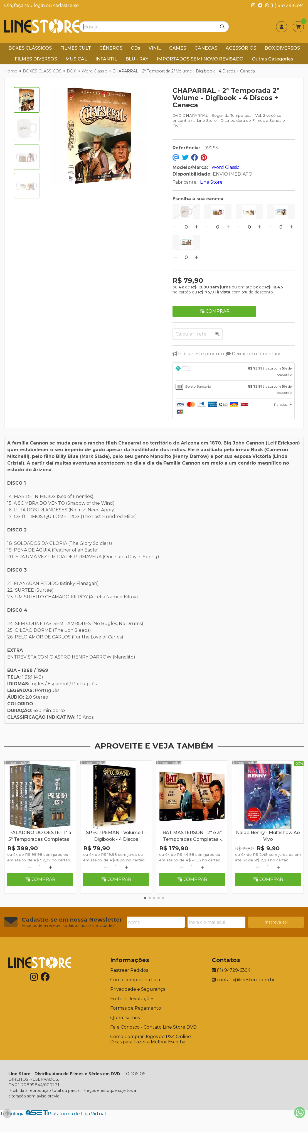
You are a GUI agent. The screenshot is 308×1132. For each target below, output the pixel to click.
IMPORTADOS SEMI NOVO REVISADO (200, 59)
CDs (135, 48)
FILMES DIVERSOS (36, 59)
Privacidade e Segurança (138, 989)
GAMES (177, 48)
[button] (145, 898)
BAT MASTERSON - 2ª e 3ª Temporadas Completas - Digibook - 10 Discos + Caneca (192, 836)
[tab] (234, 371)
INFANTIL (106, 59)
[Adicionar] (196, 227)
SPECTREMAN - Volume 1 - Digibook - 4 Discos (116, 836)
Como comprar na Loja (135, 979)
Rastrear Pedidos (129, 970)
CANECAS (205, 48)
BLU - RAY (136, 59)
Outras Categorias (272, 59)
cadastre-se (66, 5)
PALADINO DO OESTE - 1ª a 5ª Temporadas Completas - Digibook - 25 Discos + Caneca (40, 836)
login (40, 5)
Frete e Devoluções (132, 998)
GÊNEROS (110, 48)
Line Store (211, 182)
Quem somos (125, 1017)
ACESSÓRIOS (241, 48)
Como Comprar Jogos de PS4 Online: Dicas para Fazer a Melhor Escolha (151, 1039)
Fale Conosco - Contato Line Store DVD (153, 1027)
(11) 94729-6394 (284, 5)
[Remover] (176, 227)
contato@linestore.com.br (243, 979)
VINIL (155, 48)
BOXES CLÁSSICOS (30, 48)
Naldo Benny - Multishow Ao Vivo (268, 836)
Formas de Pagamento (135, 1008)
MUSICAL (76, 59)
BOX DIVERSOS (282, 48)
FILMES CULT (75, 48)
